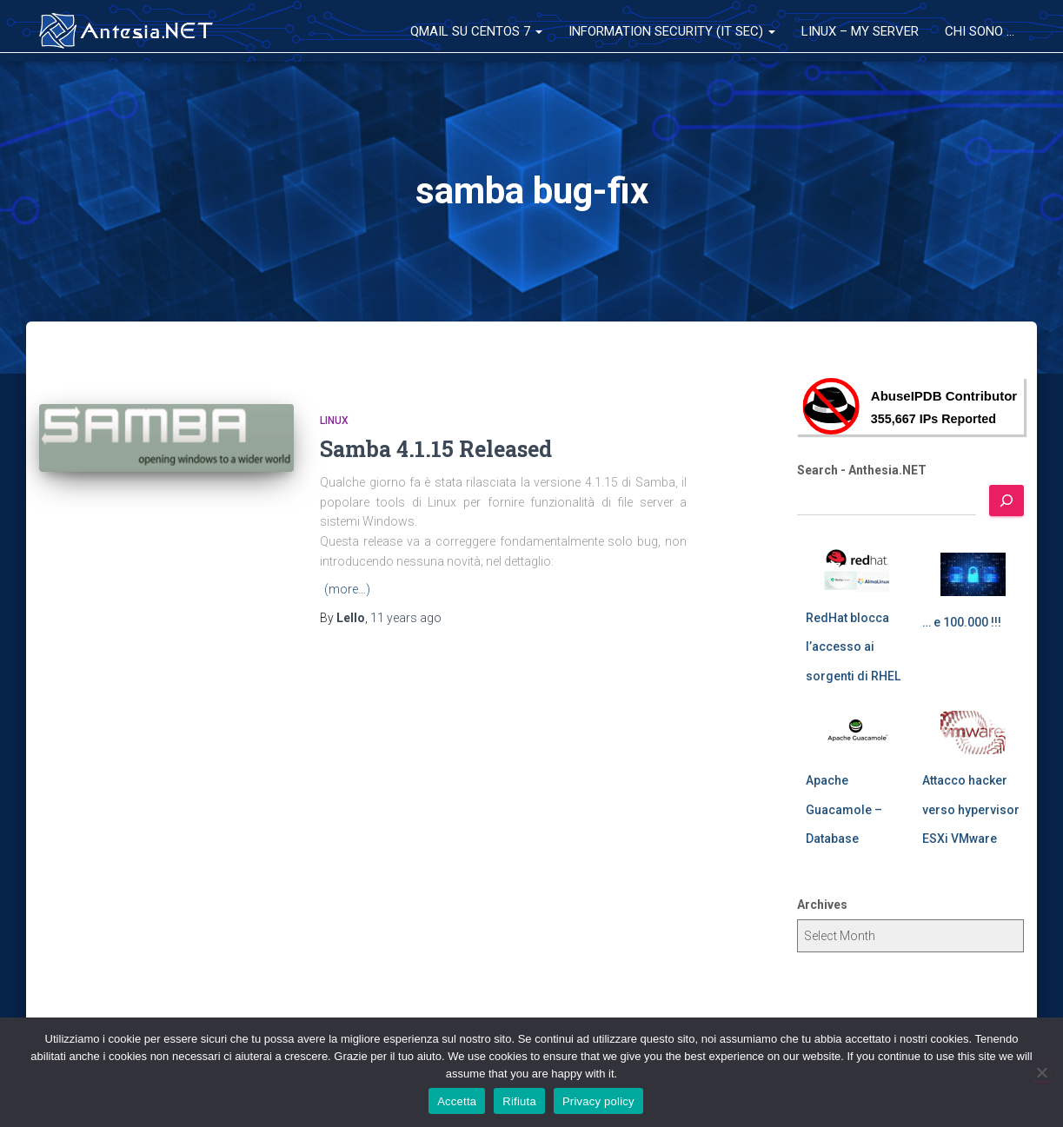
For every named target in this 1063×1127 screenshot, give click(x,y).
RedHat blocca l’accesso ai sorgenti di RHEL (853, 647)
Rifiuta (519, 1101)
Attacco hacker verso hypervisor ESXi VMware (971, 809)
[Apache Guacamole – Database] (856, 732)
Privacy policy (598, 1101)
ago (406, 618)
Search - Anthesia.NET (862, 470)
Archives (822, 905)
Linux (334, 420)
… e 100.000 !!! (961, 622)
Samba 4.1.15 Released (436, 448)
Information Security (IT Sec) (671, 31)
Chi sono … (979, 31)
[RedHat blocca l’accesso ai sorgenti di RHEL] (856, 570)
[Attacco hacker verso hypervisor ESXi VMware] (973, 732)
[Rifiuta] (1041, 1072)
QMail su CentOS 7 (476, 31)
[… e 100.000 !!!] (973, 574)
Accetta (456, 1101)
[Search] (1006, 500)
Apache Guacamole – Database (844, 809)
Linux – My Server (860, 31)
